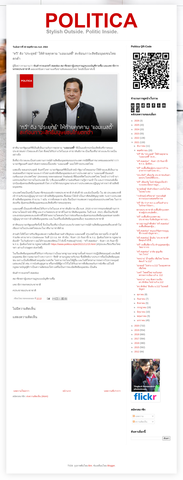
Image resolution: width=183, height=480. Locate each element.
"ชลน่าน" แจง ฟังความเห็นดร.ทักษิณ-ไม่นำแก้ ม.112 (149, 280)
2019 (137, 330)
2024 (137, 129)
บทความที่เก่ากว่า (112, 391)
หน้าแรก (67, 391)
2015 (137, 347)
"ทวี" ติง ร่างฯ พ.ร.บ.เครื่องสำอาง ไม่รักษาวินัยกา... (152, 204)
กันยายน (141, 299)
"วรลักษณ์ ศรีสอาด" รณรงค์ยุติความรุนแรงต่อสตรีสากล (151, 197)
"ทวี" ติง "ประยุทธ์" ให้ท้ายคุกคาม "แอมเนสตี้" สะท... (152, 155)
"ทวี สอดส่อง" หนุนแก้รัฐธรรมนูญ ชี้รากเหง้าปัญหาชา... (152, 232)
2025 (137, 125)
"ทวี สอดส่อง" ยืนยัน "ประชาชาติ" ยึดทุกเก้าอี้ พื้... (152, 239)
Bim (90, 465)
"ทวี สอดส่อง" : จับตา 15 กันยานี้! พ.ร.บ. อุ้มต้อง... (152, 162)
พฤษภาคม (142, 316)
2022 (137, 138)
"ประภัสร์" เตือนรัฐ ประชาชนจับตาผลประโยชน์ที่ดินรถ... (153, 176)
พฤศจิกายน (142, 150)
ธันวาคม (141, 146)
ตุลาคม (141, 294)
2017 (137, 338)
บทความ (138, 416)
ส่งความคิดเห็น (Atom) (37, 396)
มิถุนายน (141, 312)
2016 (137, 343)
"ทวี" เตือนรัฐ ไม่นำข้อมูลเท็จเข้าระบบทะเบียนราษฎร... (152, 183)
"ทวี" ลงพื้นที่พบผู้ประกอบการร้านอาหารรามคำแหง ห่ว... (152, 169)
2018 (137, 334)
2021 (137, 142)
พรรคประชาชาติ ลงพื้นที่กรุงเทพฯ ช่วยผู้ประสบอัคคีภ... (152, 211)
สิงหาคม (141, 303)
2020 (137, 325)
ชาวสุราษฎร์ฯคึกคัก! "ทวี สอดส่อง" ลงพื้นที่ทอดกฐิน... (152, 225)
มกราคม (141, 320)
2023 (137, 133)
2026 (137, 120)
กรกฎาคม (142, 307)
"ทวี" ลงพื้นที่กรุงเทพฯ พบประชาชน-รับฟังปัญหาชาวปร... (152, 218)
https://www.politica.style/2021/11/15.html (73, 244)
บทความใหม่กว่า (21, 391)
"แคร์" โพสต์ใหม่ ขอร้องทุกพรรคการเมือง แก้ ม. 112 (149, 273)
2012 (137, 351)
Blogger (111, 465)
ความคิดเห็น (140, 421)
